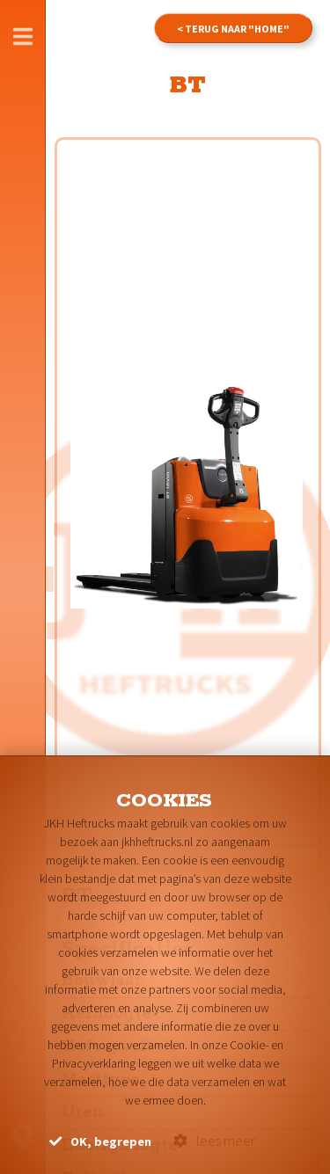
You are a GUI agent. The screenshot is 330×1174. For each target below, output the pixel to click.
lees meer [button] (214, 1140)
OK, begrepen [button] (100, 1141)
